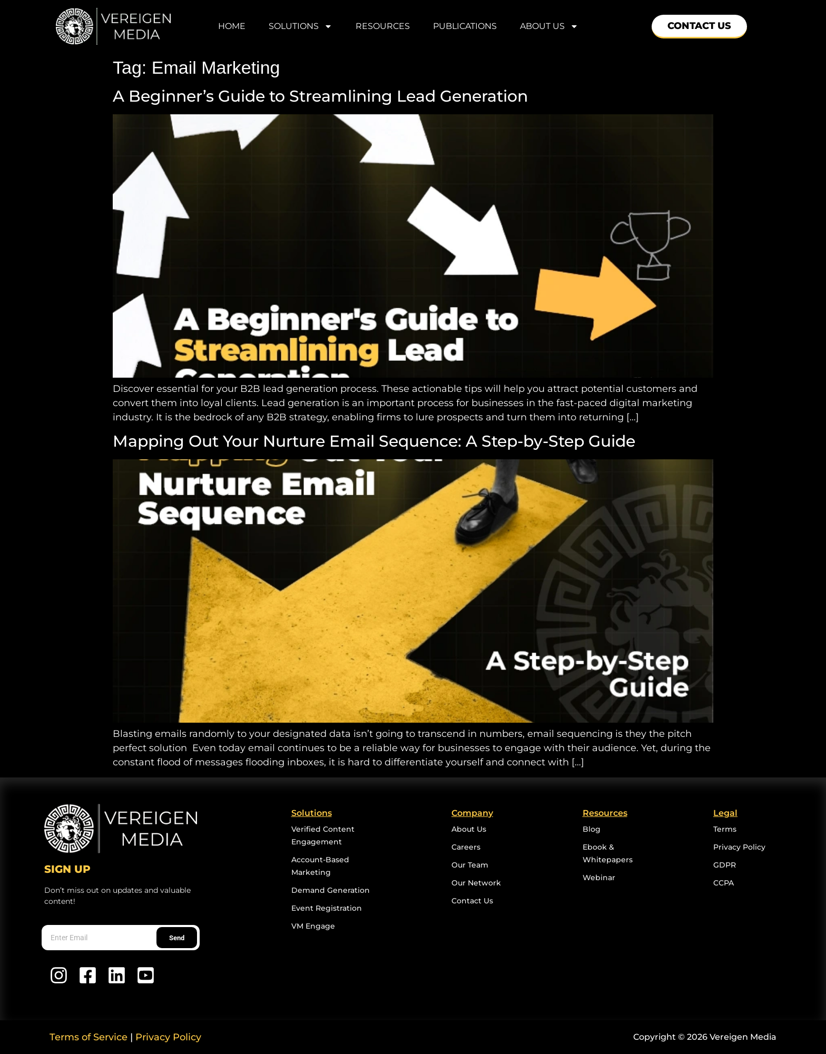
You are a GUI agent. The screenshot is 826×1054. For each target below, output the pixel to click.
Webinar (599, 877)
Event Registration (326, 908)
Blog (592, 829)
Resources (383, 26)
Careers (465, 847)
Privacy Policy (739, 847)
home (231, 26)
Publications (465, 26)
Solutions (300, 26)
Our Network (476, 883)
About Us (549, 26)
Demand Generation (330, 890)
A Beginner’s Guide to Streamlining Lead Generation (322, 96)
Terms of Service (88, 1037)
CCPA (723, 883)
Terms (724, 829)
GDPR (724, 865)
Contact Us (472, 900)
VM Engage (313, 926)
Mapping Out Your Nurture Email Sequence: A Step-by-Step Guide (378, 441)
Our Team (469, 865)
